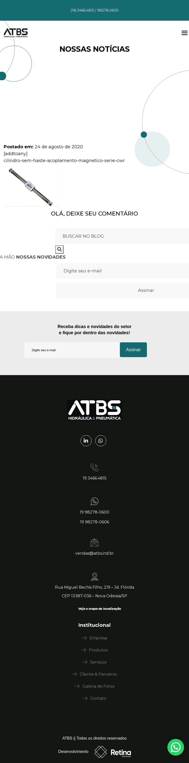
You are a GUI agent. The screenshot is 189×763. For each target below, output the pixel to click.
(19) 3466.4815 (82, 10)
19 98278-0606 (94, 522)
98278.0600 (108, 10)
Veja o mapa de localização (99, 609)
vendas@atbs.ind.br (94, 553)
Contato (98, 698)
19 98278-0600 (94, 512)
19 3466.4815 (95, 478)
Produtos (98, 650)
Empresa (98, 638)
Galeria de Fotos (98, 686)
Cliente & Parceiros (98, 674)
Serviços (98, 662)
